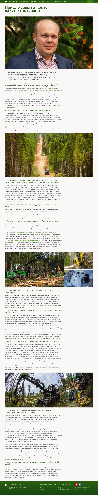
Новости (57, 1)
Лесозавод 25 (41, 234)
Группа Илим (50, 232)
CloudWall (84, 489)
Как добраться (62, 486)
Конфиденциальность (64, 488)
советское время (24, 91)
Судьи (42, 489)
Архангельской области (22, 230)
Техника (42, 488)
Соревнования (24, 1)
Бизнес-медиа (85, 487)
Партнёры (41, 1)
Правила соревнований (47, 486)
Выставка (33, 1)
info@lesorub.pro (13, 491)
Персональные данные (64, 489)
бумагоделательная (22, 232)
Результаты (65, 1)
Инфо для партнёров (64, 484)
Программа (49, 1)
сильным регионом (48, 89)
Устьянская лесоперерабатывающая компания (23, 240)
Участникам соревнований (48, 484)
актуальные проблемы (18, 212)
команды (45, 124)
